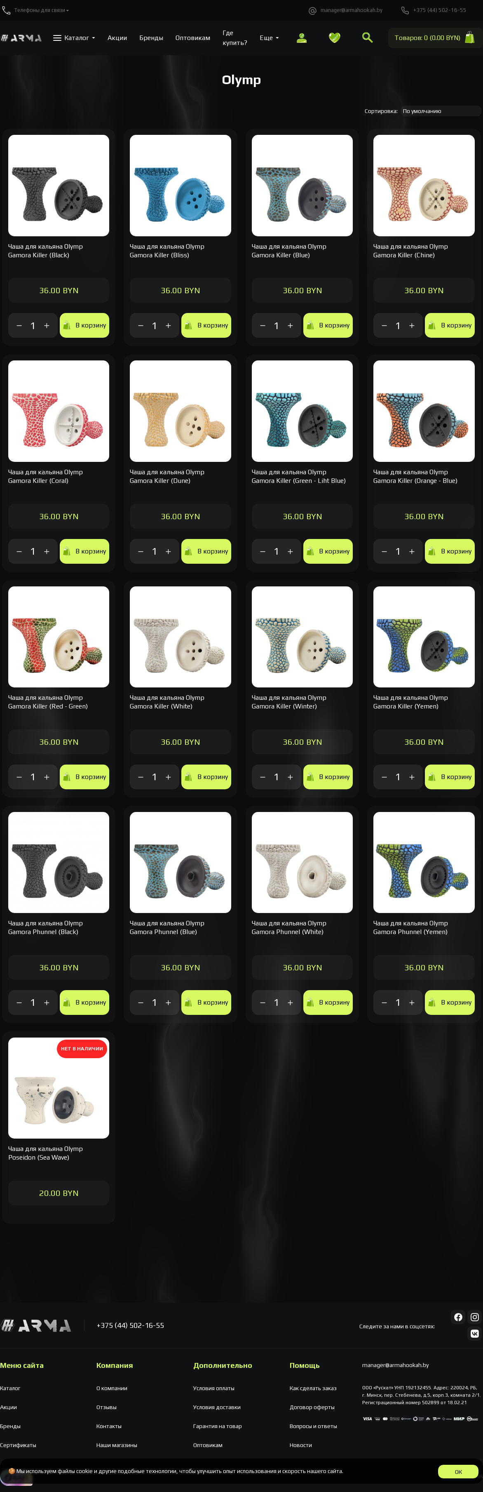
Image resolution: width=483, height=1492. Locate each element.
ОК (458, 1471)
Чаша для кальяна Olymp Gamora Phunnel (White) (289, 927)
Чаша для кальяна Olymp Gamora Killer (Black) (45, 250)
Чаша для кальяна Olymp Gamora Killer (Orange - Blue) (415, 476)
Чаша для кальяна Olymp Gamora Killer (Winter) (289, 702)
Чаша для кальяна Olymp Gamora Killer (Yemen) (410, 702)
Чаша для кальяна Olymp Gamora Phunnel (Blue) (167, 927)
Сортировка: (381, 111)
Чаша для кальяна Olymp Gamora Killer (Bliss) (167, 250)
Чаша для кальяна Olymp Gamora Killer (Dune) (167, 476)
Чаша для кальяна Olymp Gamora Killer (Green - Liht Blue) (299, 476)
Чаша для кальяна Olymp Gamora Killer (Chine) (410, 250)
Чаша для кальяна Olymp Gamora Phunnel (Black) (45, 927)
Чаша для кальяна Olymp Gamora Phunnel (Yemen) (410, 927)
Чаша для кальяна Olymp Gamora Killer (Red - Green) (48, 702)
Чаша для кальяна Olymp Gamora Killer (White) (167, 702)
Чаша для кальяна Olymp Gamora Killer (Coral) (45, 476)
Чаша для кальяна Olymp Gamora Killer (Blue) (289, 250)
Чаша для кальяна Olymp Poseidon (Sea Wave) (45, 1153)
